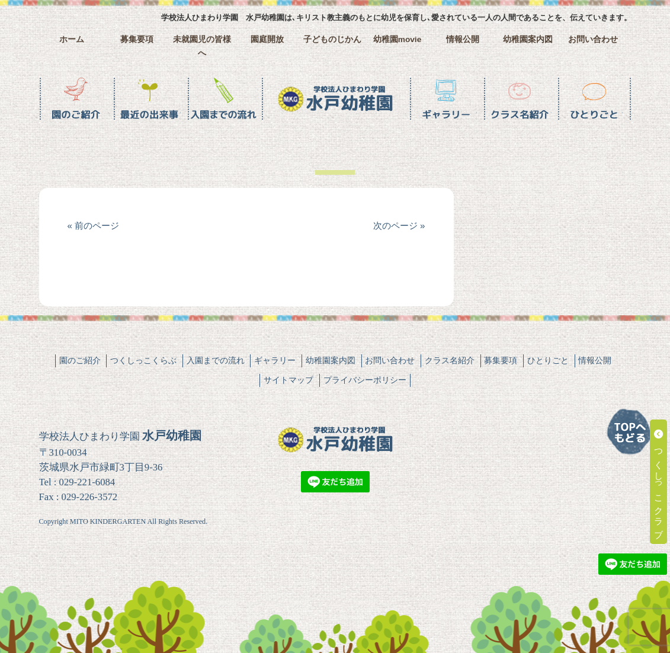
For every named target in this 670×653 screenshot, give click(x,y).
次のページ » (399, 225)
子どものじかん (332, 39)
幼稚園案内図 (528, 39)
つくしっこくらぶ (143, 360)
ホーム (71, 39)
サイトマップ (288, 380)
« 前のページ (94, 225)
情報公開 (462, 39)
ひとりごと (548, 360)
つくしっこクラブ (659, 482)
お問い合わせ (593, 39)
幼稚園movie (397, 39)
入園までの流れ (216, 360)
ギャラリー (275, 360)
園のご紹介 (80, 360)
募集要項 (136, 39)
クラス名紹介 (450, 360)
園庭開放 (267, 39)
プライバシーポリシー (364, 380)
